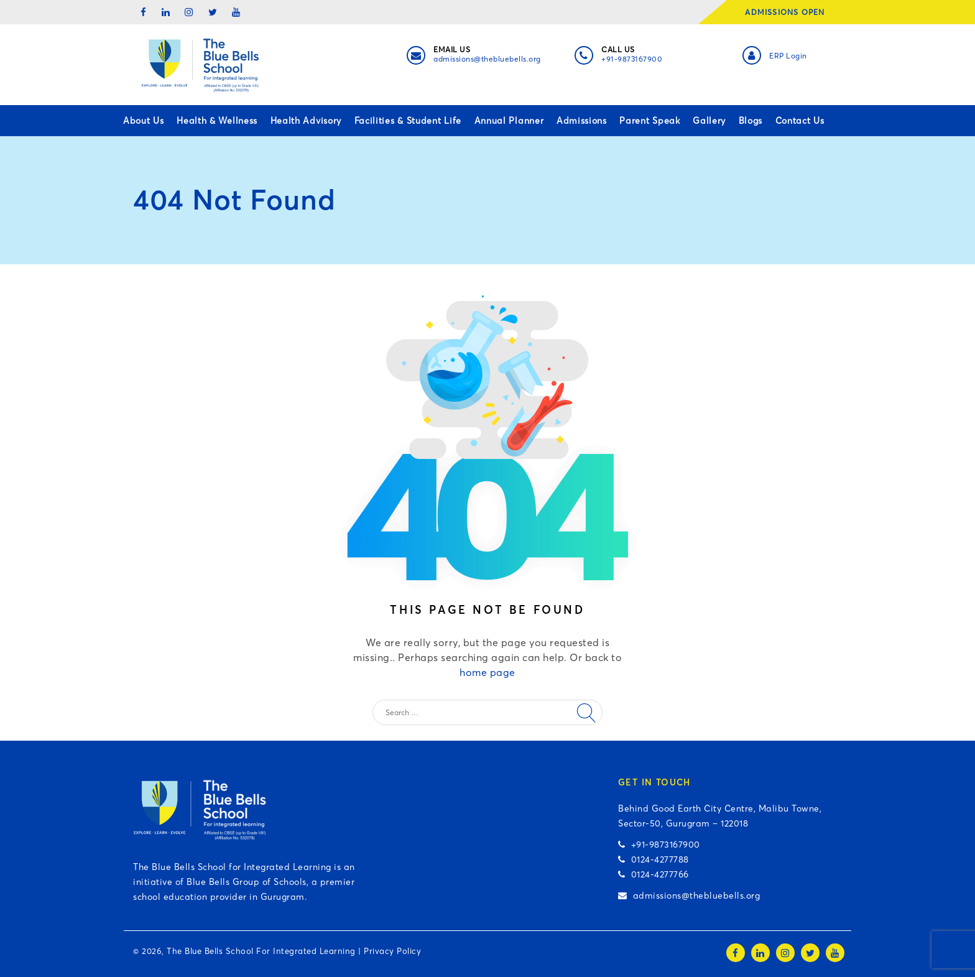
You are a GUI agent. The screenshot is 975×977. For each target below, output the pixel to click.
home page (487, 672)
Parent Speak (649, 120)
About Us (143, 120)
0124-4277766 (653, 874)
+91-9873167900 (631, 58)
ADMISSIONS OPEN (789, 12)
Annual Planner (509, 120)
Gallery (709, 120)
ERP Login (788, 55)
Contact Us (800, 120)
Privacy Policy (392, 951)
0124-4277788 (653, 859)
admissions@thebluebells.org (487, 58)
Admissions (582, 120)
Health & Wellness (217, 120)
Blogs (751, 120)
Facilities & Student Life (408, 120)
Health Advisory (306, 120)
